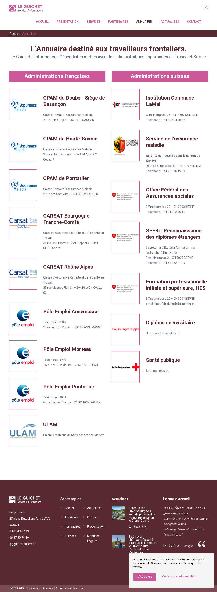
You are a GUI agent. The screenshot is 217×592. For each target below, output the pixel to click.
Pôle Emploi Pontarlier (69, 387)
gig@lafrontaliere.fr (22, 543)
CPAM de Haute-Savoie (70, 138)
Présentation (67, 21)
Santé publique (163, 360)
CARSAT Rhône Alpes (68, 267)
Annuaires (144, 21)
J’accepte (145, 576)
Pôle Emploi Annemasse (71, 311)
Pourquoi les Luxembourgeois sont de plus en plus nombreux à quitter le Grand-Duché (142, 514)
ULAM (50, 424)
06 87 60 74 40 (19, 537)
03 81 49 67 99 (19, 530)
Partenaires (118, 21)
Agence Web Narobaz (70, 588)
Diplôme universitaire (170, 322)
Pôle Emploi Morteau (67, 349)
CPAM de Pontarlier (66, 178)
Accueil (42, 21)
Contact (193, 21)
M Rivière (171, 545)
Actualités (169, 21)
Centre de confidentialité (178, 576)
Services (93, 21)
